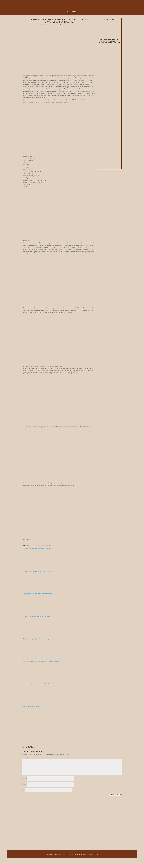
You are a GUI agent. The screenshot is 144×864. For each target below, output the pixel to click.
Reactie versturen (116, 795)
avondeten (49, 25)
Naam (24, 779)
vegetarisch (86, 25)
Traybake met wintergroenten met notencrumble (38, 594)
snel (75, 25)
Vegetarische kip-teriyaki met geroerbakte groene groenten (41, 661)
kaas (63, 25)
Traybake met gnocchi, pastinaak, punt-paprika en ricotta (40, 639)
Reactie (25, 758)
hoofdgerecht (57, 25)
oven (67, 25)
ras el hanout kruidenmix (44, 102)
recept (71, 25)
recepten (71, 12)
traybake (79, 25)
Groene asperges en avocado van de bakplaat (37, 684)
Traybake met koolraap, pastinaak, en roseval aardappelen (40, 571)
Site (23, 790)
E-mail (24, 784)
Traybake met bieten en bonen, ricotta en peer (37, 548)
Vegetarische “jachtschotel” (31, 706)
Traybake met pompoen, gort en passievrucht (37, 616)
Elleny (34, 25)
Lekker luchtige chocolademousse (109, 40)
